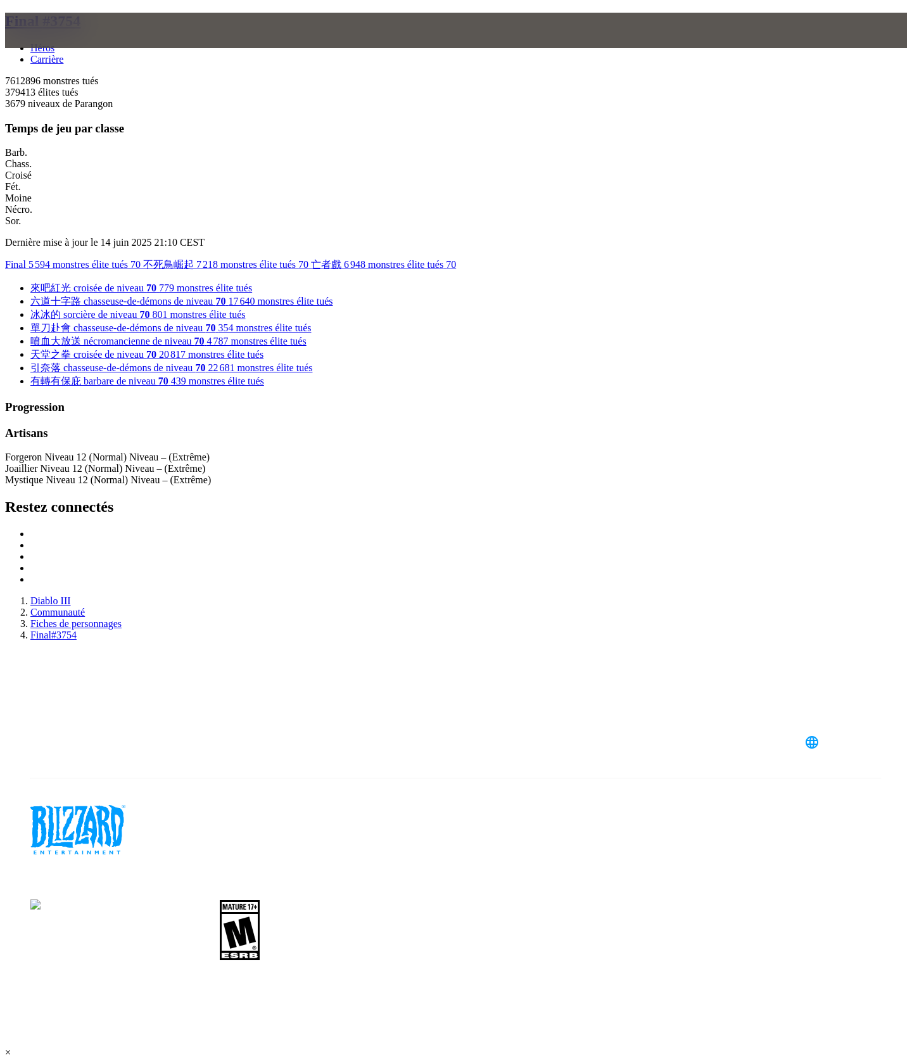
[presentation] (62, 45)
